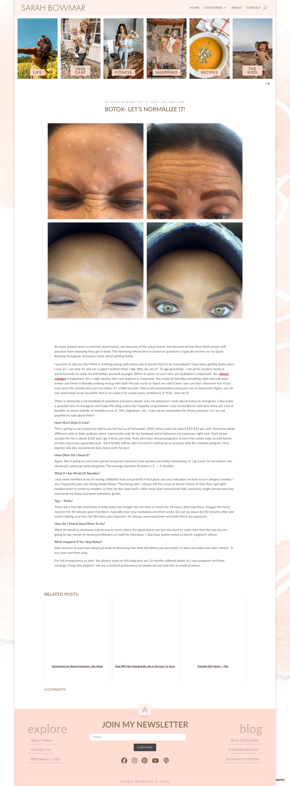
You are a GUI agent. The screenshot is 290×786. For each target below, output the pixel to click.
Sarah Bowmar (122, 102)
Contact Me (41, 750)
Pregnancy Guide (45, 759)
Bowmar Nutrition (242, 759)
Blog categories (245, 740)
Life (164, 102)
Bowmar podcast (244, 750)
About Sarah (42, 740)
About (236, 7)
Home (195, 7)
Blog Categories (275, 779)
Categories (213, 7)
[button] (267, 84)
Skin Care (177, 102)
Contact (253, 7)
